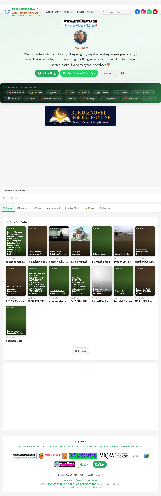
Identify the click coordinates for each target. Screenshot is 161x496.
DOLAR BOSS (63, 475)
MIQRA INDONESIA (134, 446)
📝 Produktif (13, 98)
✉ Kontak (102, 208)
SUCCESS (91, 475)
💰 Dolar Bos (35, 93)
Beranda (80, 351)
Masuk (83, 465)
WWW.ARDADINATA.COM (35, 446)
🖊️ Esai (70, 93)
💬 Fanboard (52, 208)
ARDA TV (99, 475)
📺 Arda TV (149, 98)
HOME (21, 446)
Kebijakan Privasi (83, 480)
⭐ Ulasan (36, 208)
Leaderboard (53, 11)
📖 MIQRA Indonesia (51, 98)
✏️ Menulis (31, 98)
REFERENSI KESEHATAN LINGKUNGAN (92, 446)
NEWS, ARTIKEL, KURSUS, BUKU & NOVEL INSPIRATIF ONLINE (71, 484)
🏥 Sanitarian (101, 93)
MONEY (83, 475)
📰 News (71, 98)
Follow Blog (46, 73)
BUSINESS (74, 475)
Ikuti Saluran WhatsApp (79, 73)
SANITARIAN (71, 446)
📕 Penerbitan (130, 98)
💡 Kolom (84, 93)
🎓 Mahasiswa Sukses (143, 93)
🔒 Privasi (88, 208)
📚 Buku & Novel (15, 93)
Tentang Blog (69, 480)
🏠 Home (7, 208)
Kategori (69, 11)
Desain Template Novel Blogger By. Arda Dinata (80, 487)
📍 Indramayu (89, 98)
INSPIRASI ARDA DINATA (55, 446)
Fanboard (109, 73)
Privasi (80, 11)
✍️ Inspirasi (53, 93)
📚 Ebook (21, 208)
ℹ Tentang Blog (71, 208)
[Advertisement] (80, 160)
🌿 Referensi (120, 93)
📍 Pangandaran (109, 98)
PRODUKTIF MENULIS (117, 446)
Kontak (90, 11)
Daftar (99, 465)
